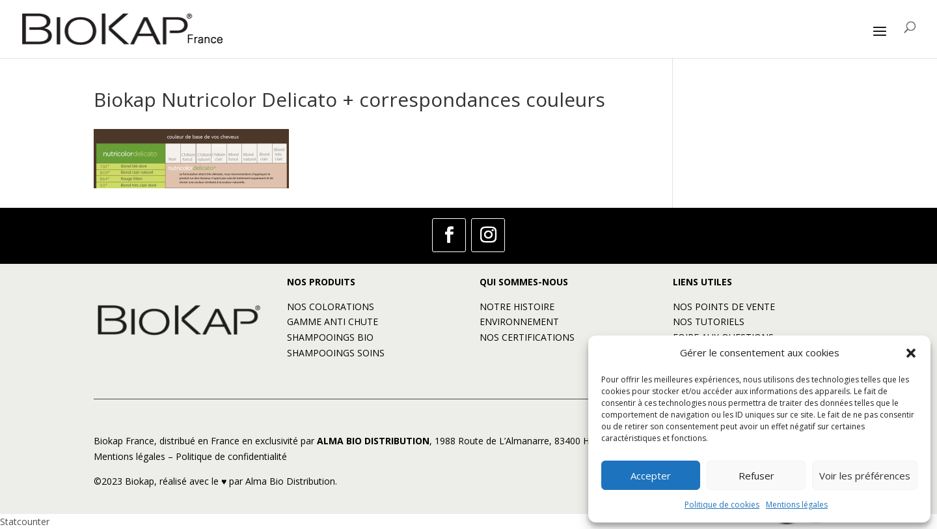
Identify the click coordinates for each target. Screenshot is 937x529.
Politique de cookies (722, 504)
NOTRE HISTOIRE (517, 306)
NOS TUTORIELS (708, 321)
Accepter (651, 475)
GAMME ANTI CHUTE (332, 321)
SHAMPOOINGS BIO (330, 337)
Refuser (756, 475)
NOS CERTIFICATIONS (527, 337)
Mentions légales (797, 504)
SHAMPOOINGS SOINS (336, 353)
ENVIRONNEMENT (519, 321)
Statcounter (24, 521)
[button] (910, 353)
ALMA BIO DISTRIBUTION (373, 441)
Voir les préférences (864, 475)
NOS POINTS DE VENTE (724, 306)
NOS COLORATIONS (330, 306)
